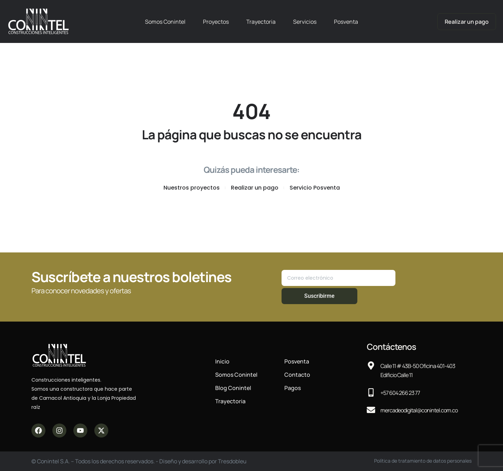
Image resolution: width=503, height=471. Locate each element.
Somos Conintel (165, 21)
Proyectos (216, 21)
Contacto (297, 374)
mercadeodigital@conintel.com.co (419, 410)
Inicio (222, 361)
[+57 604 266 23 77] (371, 392)
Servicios (304, 21)
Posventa (346, 21)
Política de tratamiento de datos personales (423, 460)
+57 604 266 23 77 (400, 393)
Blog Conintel (233, 388)
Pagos (292, 388)
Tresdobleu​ (232, 461)
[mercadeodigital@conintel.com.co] (371, 410)
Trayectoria (261, 21)
